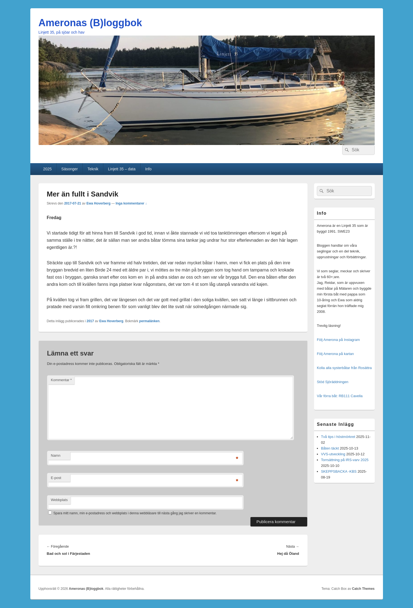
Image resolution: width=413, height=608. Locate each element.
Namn (56, 455)
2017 (90, 321)
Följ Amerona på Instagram (338, 340)
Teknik (92, 169)
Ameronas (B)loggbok (90, 22)
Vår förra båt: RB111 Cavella (340, 396)
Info (148, 169)
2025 (47, 169)
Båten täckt (330, 448)
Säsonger (69, 169)
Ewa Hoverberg (98, 203)
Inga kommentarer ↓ (131, 203)
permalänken (149, 321)
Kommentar (61, 380)
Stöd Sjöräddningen (332, 382)
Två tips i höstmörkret (338, 437)
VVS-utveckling (333, 454)
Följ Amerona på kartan (335, 354)
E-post (56, 478)
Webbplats (59, 500)
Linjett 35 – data (122, 169)
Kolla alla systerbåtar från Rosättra (344, 368)
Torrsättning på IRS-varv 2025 (345, 460)
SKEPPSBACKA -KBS (339, 471)
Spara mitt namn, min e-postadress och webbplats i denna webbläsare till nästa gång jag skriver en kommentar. (135, 513)
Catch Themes (363, 589)
